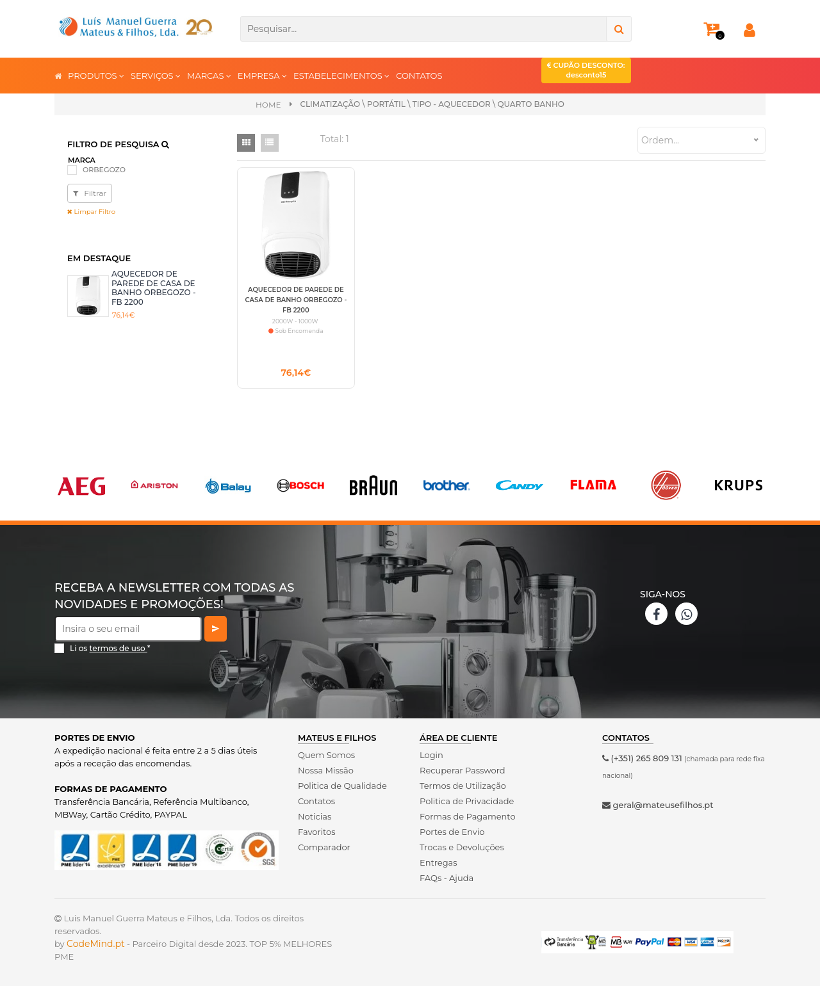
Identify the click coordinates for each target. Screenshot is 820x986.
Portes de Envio (452, 832)
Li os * (110, 648)
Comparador (324, 847)
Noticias (314, 816)
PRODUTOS (96, 75)
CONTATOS (419, 75)
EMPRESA (262, 75)
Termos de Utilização (463, 785)
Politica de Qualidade (342, 785)
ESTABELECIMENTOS (341, 75)
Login (431, 755)
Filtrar (89, 193)
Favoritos (317, 832)
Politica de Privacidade (467, 801)
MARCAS (209, 75)
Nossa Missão (326, 770)
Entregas (438, 862)
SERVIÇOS (156, 75)
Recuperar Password (462, 770)
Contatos (316, 801)
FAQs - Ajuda (446, 878)
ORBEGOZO (104, 169)
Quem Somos (326, 755)
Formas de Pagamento (468, 816)
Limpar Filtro (91, 211)
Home (268, 104)
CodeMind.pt (96, 944)
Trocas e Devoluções (462, 847)
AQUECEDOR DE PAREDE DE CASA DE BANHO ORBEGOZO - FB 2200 (153, 287)
